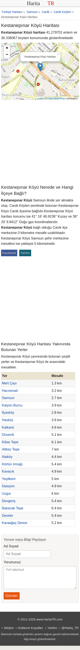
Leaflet (40, 98)
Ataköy (7, 457)
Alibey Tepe (10, 449)
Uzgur (6, 493)
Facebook (9, 253)
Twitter (25, 253)
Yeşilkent (8, 479)
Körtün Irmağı (12, 464)
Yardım (52, 632)
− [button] (7, 55)
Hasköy (7, 420)
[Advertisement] (40, 142)
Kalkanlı (8, 427)
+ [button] (7, 48)
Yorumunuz (12, 562)
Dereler (7, 515)
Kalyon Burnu (12, 405)
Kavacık (8, 471)
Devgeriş (8, 501)
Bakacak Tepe (12, 508)
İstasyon (8, 486)
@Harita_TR (70, 632)
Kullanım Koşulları (30, 632)
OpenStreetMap (56, 98)
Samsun (8, 398)
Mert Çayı (9, 383)
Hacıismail (10, 390)
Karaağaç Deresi (14, 523)
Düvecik (8, 434)
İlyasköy (8, 412)
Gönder (11, 600)
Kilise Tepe (10, 442)
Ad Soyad (11, 546)
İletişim (9, 632)
